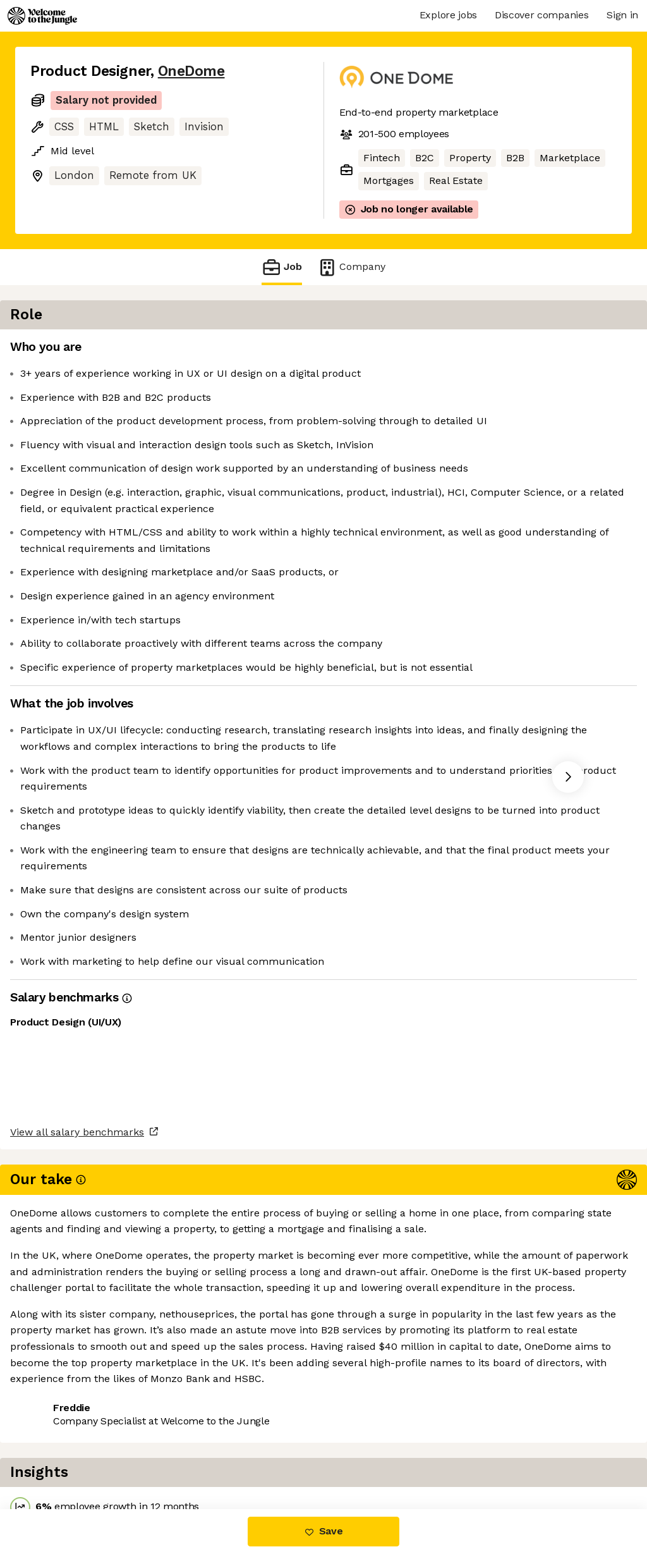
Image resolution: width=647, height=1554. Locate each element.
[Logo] (42, 16)
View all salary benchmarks (92, 1407)
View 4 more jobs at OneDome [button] (193, 1456)
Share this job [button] (65, 1456)
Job (282, 267)
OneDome (191, 71)
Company (351, 267)
